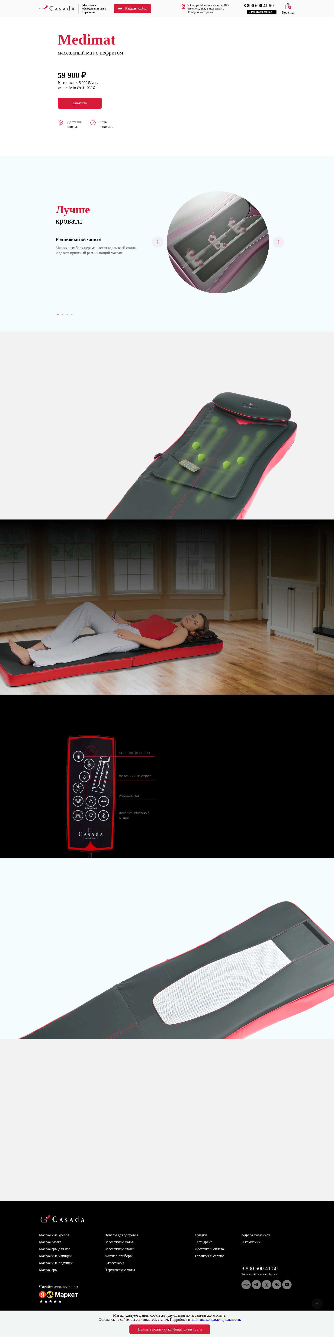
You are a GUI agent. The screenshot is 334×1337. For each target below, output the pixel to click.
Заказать (79, 103)
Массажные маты (119, 1242)
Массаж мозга (50, 1242)
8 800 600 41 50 (259, 1268)
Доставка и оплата (209, 1249)
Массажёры (48, 1270)
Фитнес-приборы (118, 1256)
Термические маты (120, 1270)
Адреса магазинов (255, 1235)
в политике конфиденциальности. (214, 1319)
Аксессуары (114, 1263)
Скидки (201, 1235)
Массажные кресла (54, 1235)
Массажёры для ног (54, 1249)
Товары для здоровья (121, 1235)
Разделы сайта (132, 8)
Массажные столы (119, 1249)
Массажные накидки (55, 1256)
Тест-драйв (203, 1242)
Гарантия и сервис (209, 1256)
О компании (250, 1242)
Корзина (288, 10)
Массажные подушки (56, 1263)
